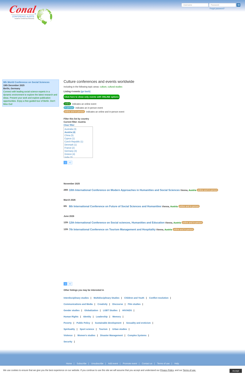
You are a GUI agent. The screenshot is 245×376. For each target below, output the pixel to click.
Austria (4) (70, 132)
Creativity (103, 304)
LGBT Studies (110, 310)
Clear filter (69, 125)
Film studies (134, 304)
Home (69, 363)
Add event (113, 363)
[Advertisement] (122, 48)
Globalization (91, 310)
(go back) (85, 91)
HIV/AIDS (127, 310)
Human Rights (71, 316)
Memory (116, 316)
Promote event (130, 363)
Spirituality (69, 329)
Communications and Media (78, 304)
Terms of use (163, 363)
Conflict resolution (158, 298)
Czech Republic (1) (74, 141)
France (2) (70, 148)
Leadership (102, 316)
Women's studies (86, 335)
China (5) (69, 135)
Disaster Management (111, 335)
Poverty (68, 323)
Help (176, 363)
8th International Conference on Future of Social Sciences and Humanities (115, 206)
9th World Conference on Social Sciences (26, 82)
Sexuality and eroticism (138, 323)
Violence (68, 335)
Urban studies (119, 329)
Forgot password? (217, 9)
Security (68, 341)
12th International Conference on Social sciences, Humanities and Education (117, 222)
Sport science (87, 329)
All (70, 162)
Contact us (147, 363)
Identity (87, 316)
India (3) (68, 157)
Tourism (103, 329)
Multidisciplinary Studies (106, 298)
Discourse (117, 304)
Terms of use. (189, 370)
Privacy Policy (167, 370)
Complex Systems (137, 335)
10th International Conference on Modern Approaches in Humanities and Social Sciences (124, 190)
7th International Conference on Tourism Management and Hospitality (112, 229)
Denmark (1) (71, 144)
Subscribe (81, 363)
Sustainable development (108, 323)
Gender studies (72, 310)
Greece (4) (70, 154)
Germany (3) (71, 151)
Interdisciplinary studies (76, 298)
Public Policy (83, 323)
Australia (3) (70, 129)
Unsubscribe (97, 363)
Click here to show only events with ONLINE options (91, 97)
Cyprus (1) (70, 138)
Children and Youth (134, 298)
